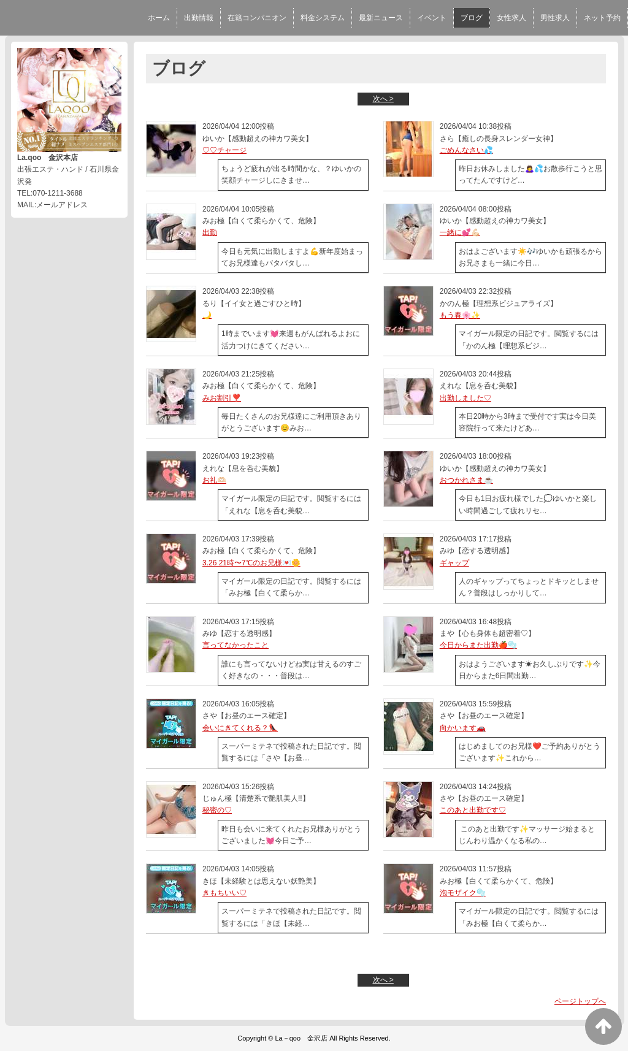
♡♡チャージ (224, 150)
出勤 (209, 232)
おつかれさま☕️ (466, 480)
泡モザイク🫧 (463, 893)
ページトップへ (580, 1001)
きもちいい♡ (224, 893)
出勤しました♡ (465, 398)
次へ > (383, 98)
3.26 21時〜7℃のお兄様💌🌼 (251, 563)
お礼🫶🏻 (214, 480)
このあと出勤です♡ (473, 810)
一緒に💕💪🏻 (460, 232)
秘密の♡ (217, 810)
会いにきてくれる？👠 (240, 728)
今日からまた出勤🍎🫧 (478, 645)
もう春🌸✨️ (460, 315)
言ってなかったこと (235, 645)
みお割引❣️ (221, 398)
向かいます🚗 (463, 728)
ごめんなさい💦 (466, 150)
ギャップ (454, 563)
